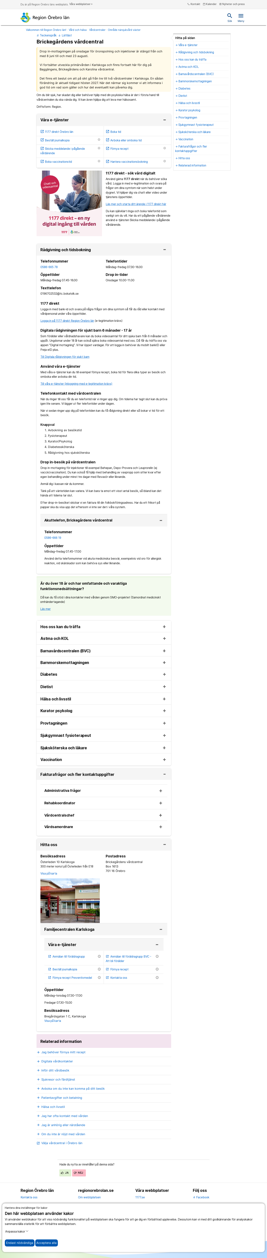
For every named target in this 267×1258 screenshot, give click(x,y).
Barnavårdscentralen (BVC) (65, 651)
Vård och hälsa (78, 29)
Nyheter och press (232, 4)
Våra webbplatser (81, 4)
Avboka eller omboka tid (124, 140)
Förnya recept (117, 148)
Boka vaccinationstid (56, 161)
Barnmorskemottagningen (64, 663)
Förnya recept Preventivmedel (70, 977)
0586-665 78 (49, 267)
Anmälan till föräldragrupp (66, 956)
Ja (64, 1172)
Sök (230, 17)
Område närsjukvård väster (124, 29)
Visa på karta (48, 873)
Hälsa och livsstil (55, 699)
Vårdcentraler (97, 29)
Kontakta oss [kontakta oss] (29, 1197)
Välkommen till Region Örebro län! (46, 29)
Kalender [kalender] (210, 4)
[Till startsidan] (45, 18)
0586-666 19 (52, 538)
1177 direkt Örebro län (56, 132)
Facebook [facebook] (201, 1197)
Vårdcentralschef (59, 815)
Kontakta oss (116, 977)
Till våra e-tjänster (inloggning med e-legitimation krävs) (76, 384)
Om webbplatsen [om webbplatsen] (89, 1197)
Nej (78, 1172)
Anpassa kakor (17, 1231)
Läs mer (45, 609)
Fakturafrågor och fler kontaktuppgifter (77, 775)
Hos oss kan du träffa (60, 627)
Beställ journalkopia (55, 140)
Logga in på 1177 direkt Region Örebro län (67, 321)
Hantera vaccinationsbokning (127, 161)
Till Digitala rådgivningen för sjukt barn (64, 357)
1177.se (140, 1197)
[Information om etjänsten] (99, 139)
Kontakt (193, 4)
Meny (241, 17)
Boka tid (113, 132)
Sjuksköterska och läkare (63, 748)
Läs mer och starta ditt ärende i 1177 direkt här (136, 204)
